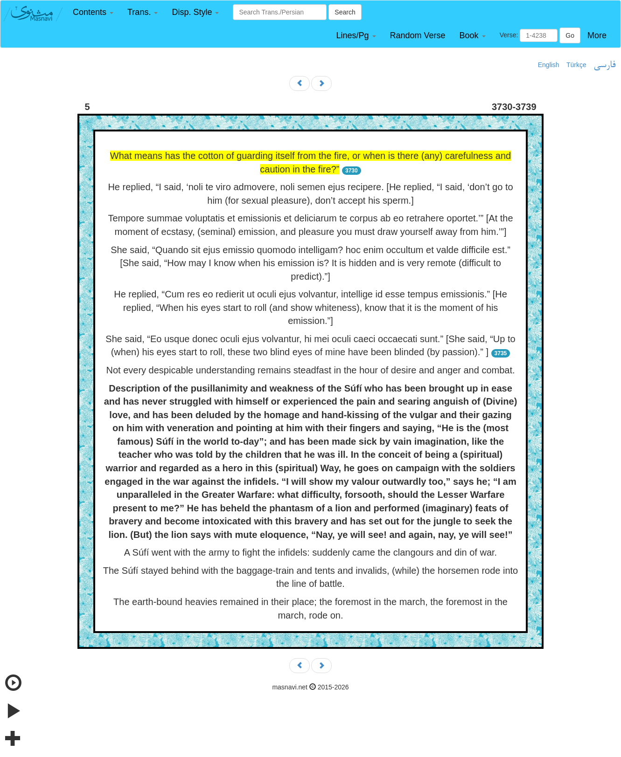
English (548, 65)
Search (345, 12)
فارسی (604, 65)
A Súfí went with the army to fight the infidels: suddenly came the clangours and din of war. (310, 552)
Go (569, 35)
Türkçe (576, 65)
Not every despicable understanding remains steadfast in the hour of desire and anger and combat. (310, 370)
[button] (93, 12)
